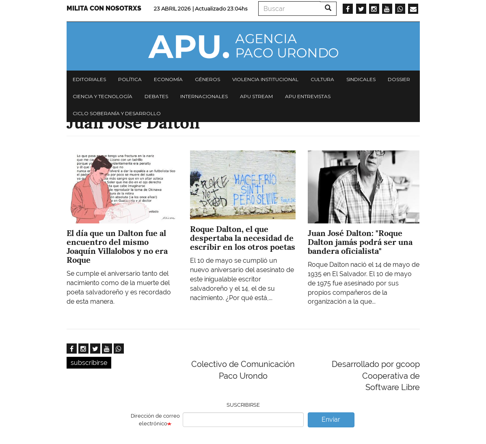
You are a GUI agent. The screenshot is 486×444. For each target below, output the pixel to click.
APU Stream (256, 96)
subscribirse (89, 363)
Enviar (331, 419)
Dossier (399, 79)
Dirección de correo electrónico (155, 420)
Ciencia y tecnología (102, 96)
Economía (168, 79)
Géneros (207, 79)
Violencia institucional (265, 79)
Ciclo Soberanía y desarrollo (117, 113)
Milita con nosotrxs (104, 8)
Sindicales (361, 79)
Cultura (322, 79)
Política (130, 79)
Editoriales (89, 79)
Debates (156, 96)
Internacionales (204, 96)
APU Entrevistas (307, 96)
